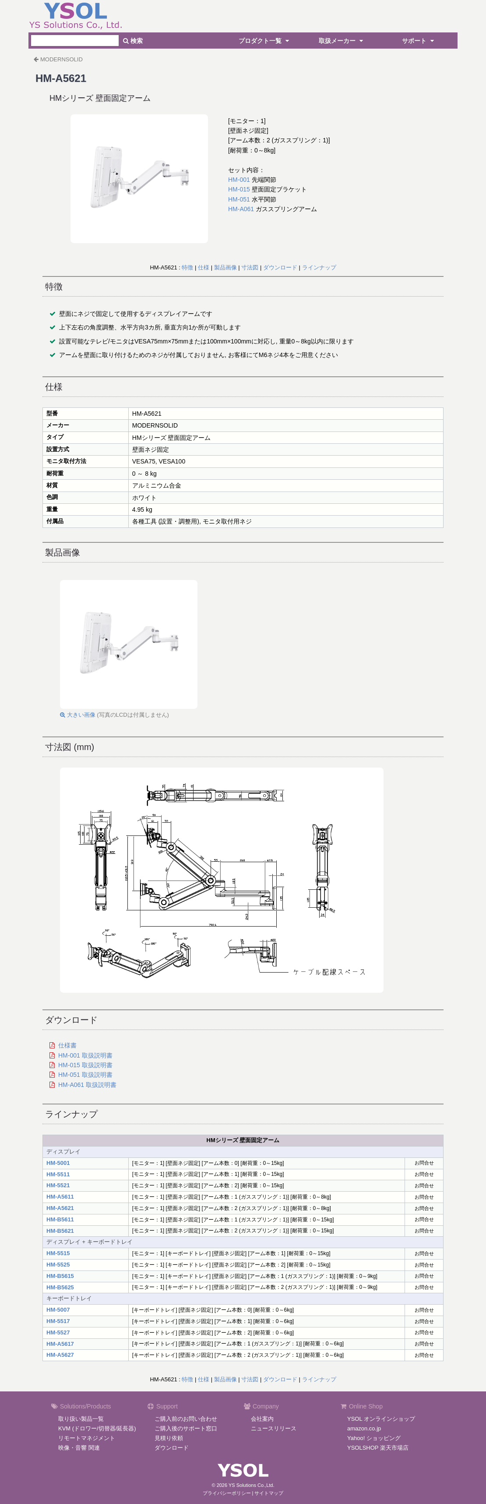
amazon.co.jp (364, 1428)
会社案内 (262, 1419)
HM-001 (239, 179)
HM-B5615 (60, 1276)
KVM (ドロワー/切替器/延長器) (97, 1428)
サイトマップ (268, 1493)
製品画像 (225, 267)
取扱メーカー (342, 40)
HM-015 (239, 189)
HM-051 (239, 199)
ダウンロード (280, 267)
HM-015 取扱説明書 (85, 1065)
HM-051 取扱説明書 (85, 1074)
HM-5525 (58, 1264)
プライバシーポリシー (227, 1493)
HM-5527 (58, 1332)
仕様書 (67, 1045)
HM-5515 (58, 1253)
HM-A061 (241, 208)
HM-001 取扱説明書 (85, 1055)
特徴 (187, 267)
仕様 (203, 267)
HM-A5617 (60, 1344)
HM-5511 (58, 1174)
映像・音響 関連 (79, 1447)
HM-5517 (58, 1321)
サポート (419, 40)
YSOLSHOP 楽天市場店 (378, 1447)
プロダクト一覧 (265, 40)
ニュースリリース (273, 1428)
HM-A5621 (60, 1208)
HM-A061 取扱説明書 (87, 1084)
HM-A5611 (60, 1196)
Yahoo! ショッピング (374, 1438)
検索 (133, 40)
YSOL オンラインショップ (381, 1419)
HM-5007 (58, 1309)
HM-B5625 (60, 1287)
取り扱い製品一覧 (81, 1419)
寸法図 (249, 267)
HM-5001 (58, 1163)
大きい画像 (77, 714)
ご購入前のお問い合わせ (186, 1419)
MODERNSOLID (61, 59)
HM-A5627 (60, 1355)
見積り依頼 (169, 1438)
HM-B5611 (60, 1219)
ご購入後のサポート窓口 (186, 1428)
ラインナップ (319, 267)
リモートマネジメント (86, 1438)
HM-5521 (58, 1185)
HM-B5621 (60, 1231)
